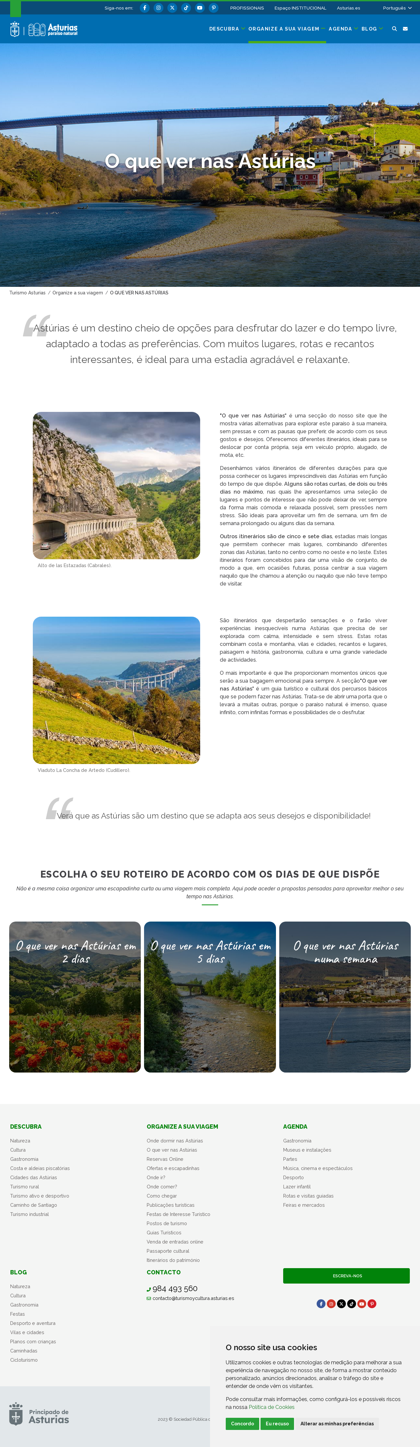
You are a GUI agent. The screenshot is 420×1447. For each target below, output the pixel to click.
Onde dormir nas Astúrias (175, 1140)
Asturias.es (348, 8)
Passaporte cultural (168, 1251)
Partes (290, 1159)
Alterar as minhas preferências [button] (337, 1423)
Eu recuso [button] (277, 1423)
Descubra (26, 1126)
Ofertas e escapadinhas (173, 1168)
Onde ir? (156, 1177)
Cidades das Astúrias (33, 1177)
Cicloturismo (24, 1360)
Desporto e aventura (32, 1323)
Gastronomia (24, 1159)
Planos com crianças (33, 1341)
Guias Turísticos (164, 1232)
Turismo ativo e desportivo (39, 1196)
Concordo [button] (242, 1423)
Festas (17, 1314)
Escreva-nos (346, 1275)
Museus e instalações (307, 1150)
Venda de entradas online (175, 1242)
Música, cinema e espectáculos (318, 1168)
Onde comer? (162, 1186)
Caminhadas (23, 1350)
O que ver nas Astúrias (172, 1150)
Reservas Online (165, 1159)
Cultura (18, 1150)
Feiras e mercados (304, 1205)
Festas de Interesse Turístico (178, 1214)
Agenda (295, 1126)
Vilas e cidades (27, 1332)
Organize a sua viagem (182, 1126)
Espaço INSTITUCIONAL (300, 8)
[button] (397, 8)
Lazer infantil (297, 1186)
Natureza (20, 1140)
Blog (18, 1272)
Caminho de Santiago (33, 1205)
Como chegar (162, 1196)
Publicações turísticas (171, 1205)
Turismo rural (24, 1186)
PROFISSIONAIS (247, 8)
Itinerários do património (173, 1260)
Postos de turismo (167, 1223)
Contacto (164, 1272)
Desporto (293, 1177)
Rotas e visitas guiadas (308, 1196)
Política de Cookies (272, 1407)
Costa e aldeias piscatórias (40, 1168)
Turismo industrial (29, 1214)
